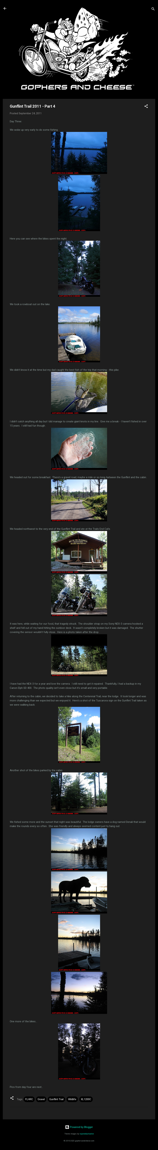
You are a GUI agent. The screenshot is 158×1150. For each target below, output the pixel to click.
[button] (146, 107)
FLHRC (29, 1099)
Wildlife (72, 1099)
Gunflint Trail (56, 1099)
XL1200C (86, 1099)
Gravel (41, 1099)
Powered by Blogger (79, 1127)
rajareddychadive (87, 1134)
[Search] (153, 9)
